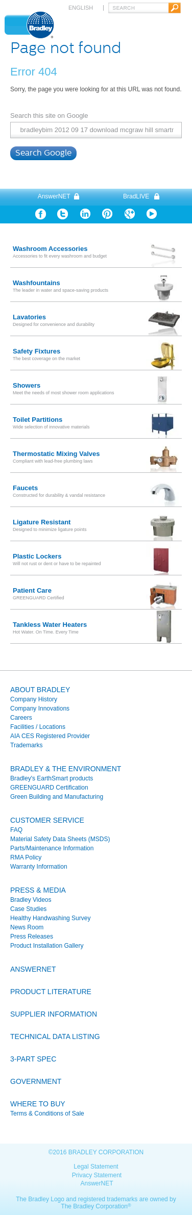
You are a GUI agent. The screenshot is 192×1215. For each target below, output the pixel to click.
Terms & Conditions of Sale (47, 1113)
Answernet (33, 969)
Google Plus (129, 214)
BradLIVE (136, 196)
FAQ (16, 829)
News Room (26, 927)
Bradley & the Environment (65, 768)
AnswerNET (54, 196)
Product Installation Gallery (46, 945)
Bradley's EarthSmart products (51, 778)
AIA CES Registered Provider (50, 736)
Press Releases (31, 936)
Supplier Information (53, 1014)
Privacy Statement (97, 1175)
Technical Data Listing (55, 1036)
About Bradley (40, 689)
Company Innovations (39, 708)
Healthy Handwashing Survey (50, 918)
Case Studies (28, 909)
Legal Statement (96, 1166)
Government (35, 1081)
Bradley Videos (31, 899)
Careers (21, 717)
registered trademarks (108, 1199)
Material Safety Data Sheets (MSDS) (60, 839)
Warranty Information (38, 866)
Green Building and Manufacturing (56, 796)
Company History (33, 699)
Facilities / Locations (37, 726)
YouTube (151, 214)
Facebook (40, 214)
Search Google (43, 153)
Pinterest (107, 214)
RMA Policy (25, 857)
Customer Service (47, 820)
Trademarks (26, 745)
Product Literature (50, 991)
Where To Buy (37, 1103)
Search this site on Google (49, 115)
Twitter (62, 214)
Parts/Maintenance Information (51, 848)
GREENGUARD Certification (49, 787)
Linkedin (85, 214)
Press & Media (38, 890)
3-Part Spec (33, 1058)
